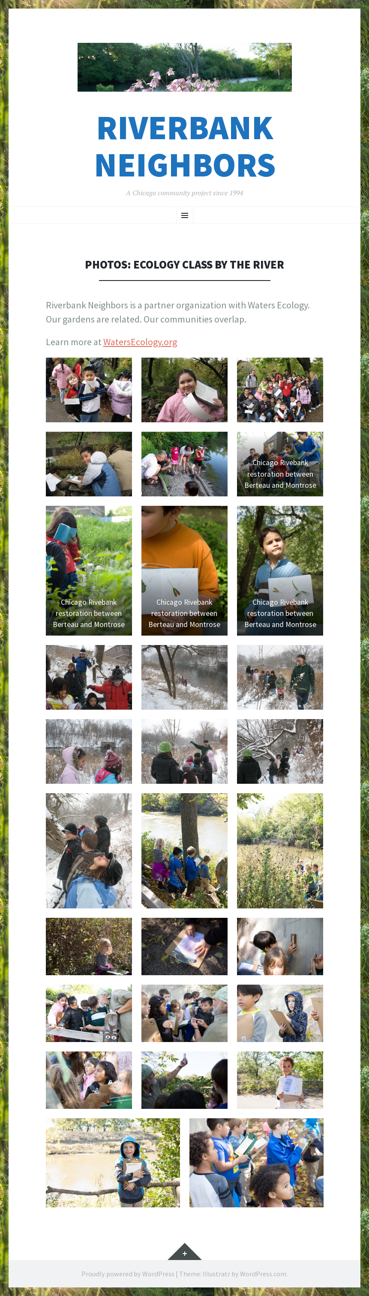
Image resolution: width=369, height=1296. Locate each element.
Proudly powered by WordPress (127, 1273)
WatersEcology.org (140, 342)
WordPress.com (263, 1273)
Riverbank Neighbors (185, 146)
